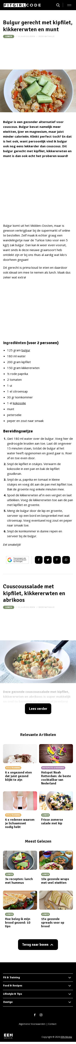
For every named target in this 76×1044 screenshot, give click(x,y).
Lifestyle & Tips (12, 994)
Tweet (48, 560)
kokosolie (19, 403)
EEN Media (66, 1036)
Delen (39, 560)
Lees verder (38, 709)
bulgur (25, 350)
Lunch (8, 36)
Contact (52, 1023)
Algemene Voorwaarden (32, 1023)
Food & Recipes (12, 985)
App (66, 560)
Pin (57, 560)
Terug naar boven (35, 944)
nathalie (49, 36)
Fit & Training (11, 977)
